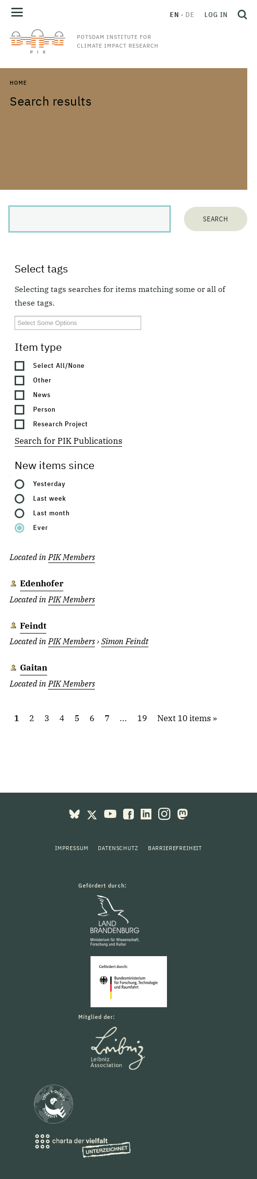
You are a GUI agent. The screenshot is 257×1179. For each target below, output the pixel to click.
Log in (216, 14)
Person (44, 409)
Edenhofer (41, 583)
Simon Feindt (124, 641)
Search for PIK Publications (68, 440)
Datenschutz (118, 848)
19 (142, 718)
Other (42, 380)
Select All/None (59, 365)
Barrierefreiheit (175, 848)
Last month (51, 512)
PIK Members (71, 557)
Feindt (33, 625)
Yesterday (49, 483)
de (190, 14)
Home (18, 82)
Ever (40, 527)
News (42, 394)
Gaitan (33, 667)
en (174, 14)
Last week (49, 498)
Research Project (60, 423)
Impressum (72, 848)
